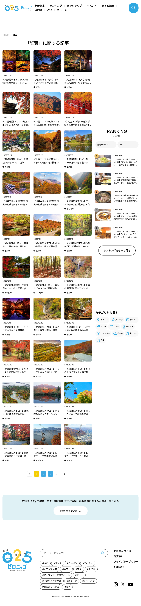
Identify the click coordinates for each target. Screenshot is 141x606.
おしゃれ (133, 333)
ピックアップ (74, 5)
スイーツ (119, 320)
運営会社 (119, 556)
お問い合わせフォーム (70, 510)
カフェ (116, 326)
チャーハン (89, 581)
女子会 (92, 569)
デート (120, 333)
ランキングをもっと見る (117, 250)
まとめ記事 (108, 5)
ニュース (62, 10)
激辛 (68, 586)
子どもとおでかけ (52, 581)
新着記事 (40, 5)
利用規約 (119, 566)
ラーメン (133, 320)
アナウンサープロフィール (57, 575)
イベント (92, 5)
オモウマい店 (50, 569)
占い (49, 10)
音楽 (102, 340)
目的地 (38, 10)
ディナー (129, 326)
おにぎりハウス (51, 586)
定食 (79, 569)
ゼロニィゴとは (122, 551)
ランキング (56, 5)
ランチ (103, 326)
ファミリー (105, 333)
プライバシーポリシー (126, 561)
